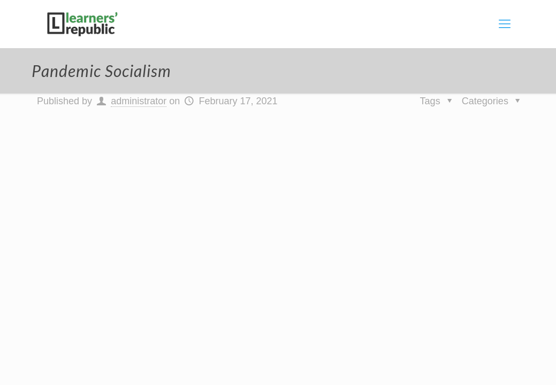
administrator (138, 101)
